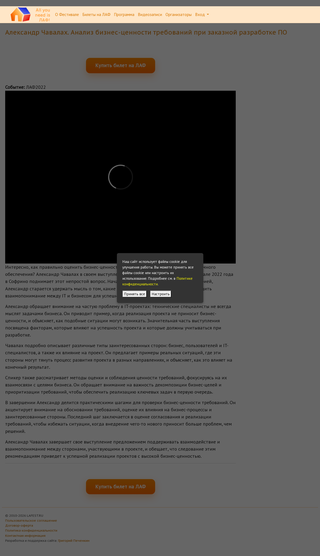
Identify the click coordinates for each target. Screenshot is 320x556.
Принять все (134, 293)
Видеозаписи (150, 14)
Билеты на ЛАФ (96, 14)
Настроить (161, 293)
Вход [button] (200, 14)
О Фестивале (67, 14)
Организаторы (179, 14)
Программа (124, 14)
